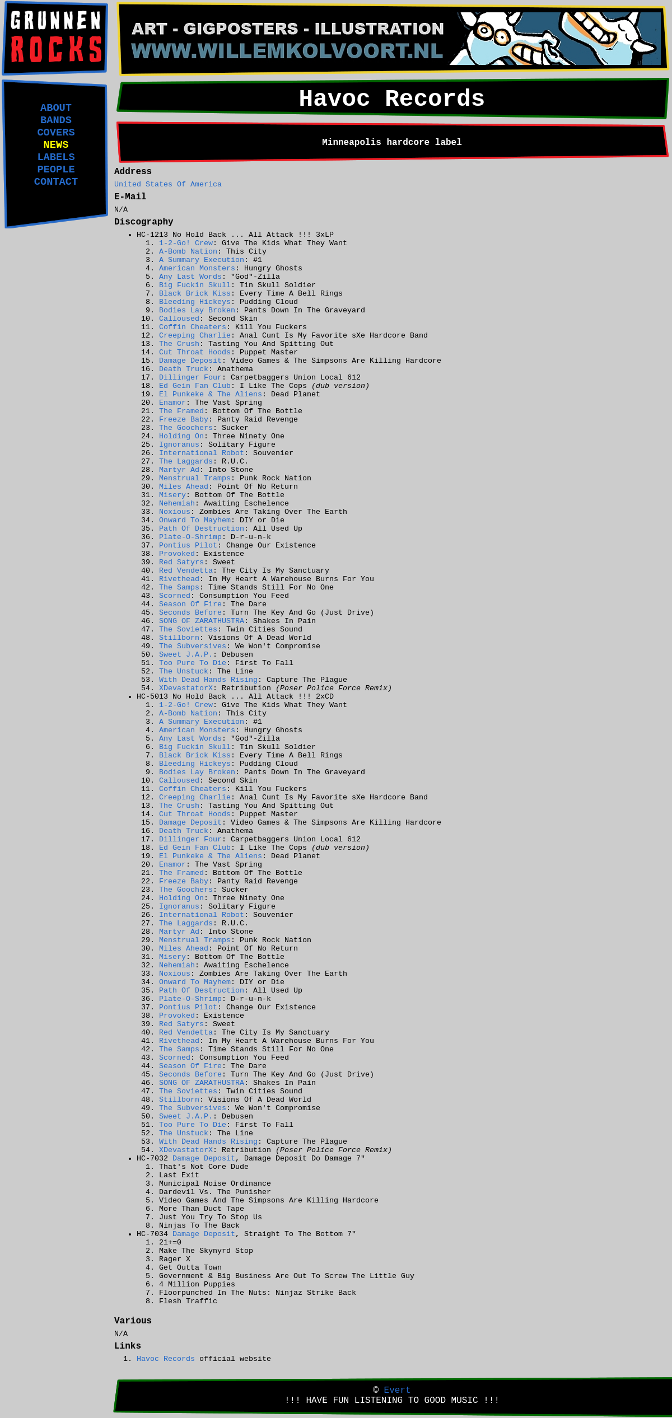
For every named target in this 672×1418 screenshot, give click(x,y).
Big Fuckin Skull (195, 285)
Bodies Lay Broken (197, 310)
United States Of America (168, 184)
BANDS (56, 120)
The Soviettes (188, 629)
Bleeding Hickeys (195, 302)
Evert (397, 1391)
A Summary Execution (201, 260)
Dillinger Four (190, 377)
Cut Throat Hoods (195, 352)
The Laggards (186, 461)
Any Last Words (190, 277)
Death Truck (183, 369)
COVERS (55, 133)
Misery (172, 495)
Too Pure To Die (192, 663)
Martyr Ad (179, 470)
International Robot (201, 453)
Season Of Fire (190, 604)
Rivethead (179, 579)
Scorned (174, 596)
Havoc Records (166, 1359)
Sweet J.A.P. (186, 654)
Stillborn (179, 638)
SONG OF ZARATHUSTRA (201, 621)
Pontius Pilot (188, 545)
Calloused (179, 319)
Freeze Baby (183, 419)
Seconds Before (190, 613)
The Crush (179, 344)
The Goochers (186, 428)
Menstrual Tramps (195, 478)
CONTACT (56, 182)
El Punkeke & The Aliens (210, 394)
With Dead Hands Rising (208, 680)
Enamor (172, 403)
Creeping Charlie (195, 335)
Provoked (177, 554)
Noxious (174, 512)
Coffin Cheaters (192, 327)
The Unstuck (183, 671)
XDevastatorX (186, 688)
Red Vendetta (186, 571)
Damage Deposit (190, 361)
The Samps (179, 587)
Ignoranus (179, 445)
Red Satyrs (181, 562)
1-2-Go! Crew (186, 243)
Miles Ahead (183, 487)
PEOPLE (55, 169)
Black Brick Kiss (195, 293)
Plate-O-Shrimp (190, 537)
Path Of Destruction (201, 529)
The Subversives (192, 646)
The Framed (181, 411)
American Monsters (197, 268)
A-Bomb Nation (188, 251)
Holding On (181, 436)
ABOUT (56, 108)
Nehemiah (177, 503)
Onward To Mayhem (195, 520)
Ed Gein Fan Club (195, 386)
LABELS (55, 157)
